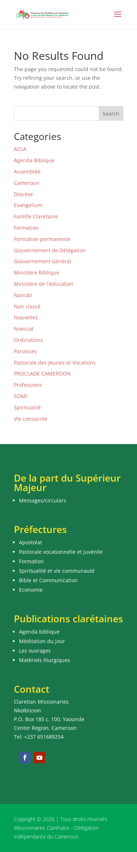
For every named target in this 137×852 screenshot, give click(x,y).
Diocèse (23, 194)
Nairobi (23, 295)
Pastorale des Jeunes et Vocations (55, 362)
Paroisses (25, 351)
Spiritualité (27, 407)
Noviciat (24, 328)
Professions (28, 384)
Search (111, 113)
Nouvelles (26, 317)
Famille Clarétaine (36, 216)
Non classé (27, 306)
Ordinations (28, 339)
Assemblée (27, 171)
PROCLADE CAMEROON (42, 373)
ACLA (20, 148)
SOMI (20, 396)
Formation (26, 227)
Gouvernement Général (42, 261)
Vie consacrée (30, 418)
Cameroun (26, 182)
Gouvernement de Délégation (50, 250)
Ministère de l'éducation (43, 283)
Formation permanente (42, 239)
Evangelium (28, 205)
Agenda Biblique (34, 160)
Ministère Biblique (36, 272)
